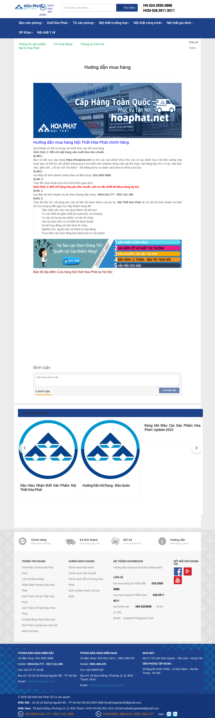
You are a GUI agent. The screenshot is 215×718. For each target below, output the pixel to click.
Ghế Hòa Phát (58, 22)
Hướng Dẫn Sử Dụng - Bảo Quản (106, 485)
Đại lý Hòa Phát (29, 48)
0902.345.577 (144, 714)
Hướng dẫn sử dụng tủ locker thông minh (137, 567)
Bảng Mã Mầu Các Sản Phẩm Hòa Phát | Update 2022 (172, 427)
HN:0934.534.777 (38, 714)
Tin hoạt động (63, 44)
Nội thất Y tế (46, 32)
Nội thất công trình (148, 22)
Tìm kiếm (126, 8)
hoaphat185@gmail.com (138, 618)
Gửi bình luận (169, 390)
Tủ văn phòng (84, 22)
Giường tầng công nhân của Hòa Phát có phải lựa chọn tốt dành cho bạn (40, 625)
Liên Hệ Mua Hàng (33, 579)
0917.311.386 (63, 714)
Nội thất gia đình (180, 22)
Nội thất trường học (114, 22)
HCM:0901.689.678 (117, 714)
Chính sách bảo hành (81, 567)
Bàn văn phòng (31, 22)
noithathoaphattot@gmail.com (105, 685)
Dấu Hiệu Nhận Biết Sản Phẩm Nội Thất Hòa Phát (48, 487)
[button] (24, 448)
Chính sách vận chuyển (82, 573)
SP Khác (26, 32)
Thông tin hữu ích (92, 44)
